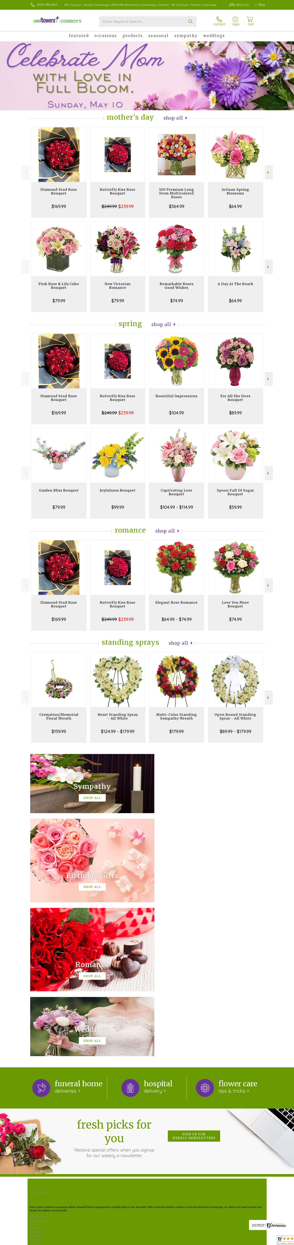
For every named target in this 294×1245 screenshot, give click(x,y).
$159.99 (59, 731)
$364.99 (176, 206)
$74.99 (176, 300)
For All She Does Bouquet (235, 398)
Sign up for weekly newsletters (193, 982)
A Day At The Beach (235, 284)
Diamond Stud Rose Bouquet (58, 191)
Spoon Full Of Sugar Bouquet (235, 492)
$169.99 (59, 206)
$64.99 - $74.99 (177, 619)
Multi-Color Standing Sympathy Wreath (176, 716)
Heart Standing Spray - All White (118, 716)
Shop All (173, 118)
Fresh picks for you (114, 984)
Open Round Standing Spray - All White (235, 716)
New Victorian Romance (118, 286)
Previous (25, 172)
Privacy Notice (201, 1239)
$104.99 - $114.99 (176, 507)
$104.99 (176, 413)
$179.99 (176, 731)
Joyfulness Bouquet (118, 490)
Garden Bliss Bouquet (59, 490)
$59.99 (235, 507)
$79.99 (58, 300)
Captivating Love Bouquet (176, 492)
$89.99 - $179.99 (235, 731)
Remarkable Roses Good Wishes (177, 286)
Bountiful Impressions (177, 396)
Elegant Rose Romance (176, 602)
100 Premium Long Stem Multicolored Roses (176, 193)
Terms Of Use (178, 1239)
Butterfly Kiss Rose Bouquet (117, 191)
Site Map (251, 1239)
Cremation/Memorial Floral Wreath (58, 716)
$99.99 (117, 507)
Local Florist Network (228, 1239)
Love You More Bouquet (235, 604)
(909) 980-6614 (47, 5)
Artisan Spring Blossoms (235, 191)
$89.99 (235, 413)
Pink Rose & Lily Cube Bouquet (59, 286)
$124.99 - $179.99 (117, 731)
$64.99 (235, 206)
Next (269, 172)
